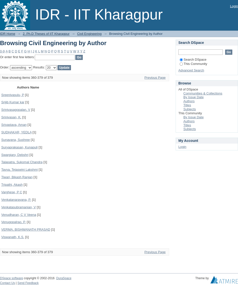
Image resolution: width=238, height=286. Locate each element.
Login (234, 6)
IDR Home (7, 34)
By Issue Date (193, 97)
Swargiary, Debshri (15, 155)
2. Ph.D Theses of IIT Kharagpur (46, 34)
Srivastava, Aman (14, 125)
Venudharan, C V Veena (18, 215)
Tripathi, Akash (12, 184)
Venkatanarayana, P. (16, 200)
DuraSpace (63, 278)
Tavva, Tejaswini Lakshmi (19, 169)
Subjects (189, 109)
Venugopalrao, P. (13, 222)
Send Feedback (28, 283)
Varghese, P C (11, 192)
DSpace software (11, 278)
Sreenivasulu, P (12, 95)
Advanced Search (191, 70)
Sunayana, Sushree (15, 140)
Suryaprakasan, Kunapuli (19, 147)
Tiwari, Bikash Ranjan (17, 177)
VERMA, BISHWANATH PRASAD (25, 229)
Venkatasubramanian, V (18, 207)
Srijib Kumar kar (12, 102)
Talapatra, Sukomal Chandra (22, 162)
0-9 (2, 51)
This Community (193, 64)
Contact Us (7, 283)
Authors (189, 101)
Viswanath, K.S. (12, 237)
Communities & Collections (202, 93)
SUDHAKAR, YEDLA (16, 132)
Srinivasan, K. (11, 117)
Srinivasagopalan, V (15, 110)
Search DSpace (193, 59)
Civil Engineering (89, 34)
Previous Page (155, 77)
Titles (187, 105)
